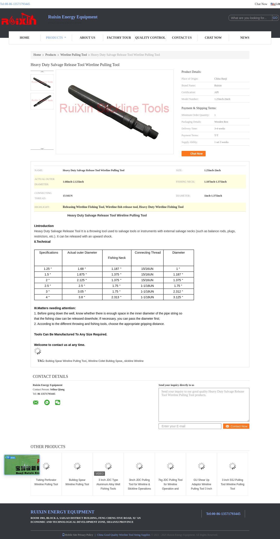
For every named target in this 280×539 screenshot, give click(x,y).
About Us (87, 37)
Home (24, 37)
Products (56, 37)
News (244, 37)
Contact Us (182, 37)
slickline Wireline (134, 361)
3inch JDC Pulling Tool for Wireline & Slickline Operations (139, 484)
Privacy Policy (85, 534)
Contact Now (236, 426)
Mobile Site (69, 534)
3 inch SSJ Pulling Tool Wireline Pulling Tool (232, 484)
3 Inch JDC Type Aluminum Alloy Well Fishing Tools (108, 484)
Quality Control (150, 37)
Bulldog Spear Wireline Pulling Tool (66, 361)
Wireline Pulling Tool (73, 54)
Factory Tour (119, 37)
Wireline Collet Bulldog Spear (105, 361)
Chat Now (261, 4)
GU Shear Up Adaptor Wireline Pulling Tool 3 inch (201, 484)
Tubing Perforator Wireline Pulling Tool (46, 482)
